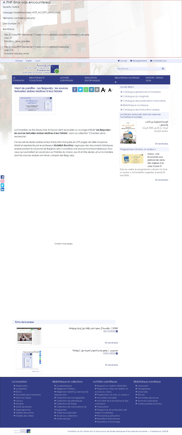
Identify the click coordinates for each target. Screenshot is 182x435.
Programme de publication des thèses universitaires (111, 411)
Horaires (18, 403)
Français (19, 61)
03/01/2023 (110, 353)
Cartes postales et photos (148, 403)
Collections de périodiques (68, 400)
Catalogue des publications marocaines (143, 100)
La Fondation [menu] (18, 79)
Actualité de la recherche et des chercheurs (111, 402)
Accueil (122, 61)
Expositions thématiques (107, 418)
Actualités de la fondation (27, 394)
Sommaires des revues (147, 397)
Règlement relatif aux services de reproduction (71, 393)
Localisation (20, 388)
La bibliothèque (63, 385)
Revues (140, 394)
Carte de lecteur (23, 406)
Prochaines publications (107, 415)
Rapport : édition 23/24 (154, 79)
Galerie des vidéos (23, 415)
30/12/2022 (110, 331)
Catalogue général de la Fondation (141, 91)
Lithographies (142, 388)
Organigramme (22, 409)
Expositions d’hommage (107, 421)
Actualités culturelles (106, 397)
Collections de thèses (65, 403)
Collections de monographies (69, 397)
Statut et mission (22, 397)
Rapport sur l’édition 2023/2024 (111, 385)
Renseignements (138, 61)
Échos (18, 391)
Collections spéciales (65, 412)
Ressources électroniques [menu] (92, 79)
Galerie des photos (24, 412)
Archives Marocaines (146, 400)
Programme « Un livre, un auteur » (112, 394)
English (29, 61)
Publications (102, 406)
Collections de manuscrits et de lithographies (70, 408)
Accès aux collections (65, 415)
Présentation (21, 385)
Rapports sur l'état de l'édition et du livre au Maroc (111, 390)
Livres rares (141, 391)
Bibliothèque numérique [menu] (127, 77)
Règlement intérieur (64, 388)
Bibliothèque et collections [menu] (37, 79)
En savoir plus (161, 143)
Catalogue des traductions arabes (140, 109)
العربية (37, 60)
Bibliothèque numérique (134, 105)
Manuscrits (141, 385)
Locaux (18, 400)
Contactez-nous (158, 61)
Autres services (62, 418)
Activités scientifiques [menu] (66, 79)
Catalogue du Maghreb (135, 96)
